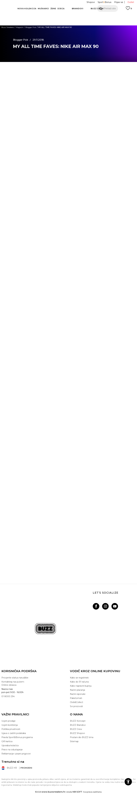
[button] (107, 8)
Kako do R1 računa (79, 681)
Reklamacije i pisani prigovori (16, 753)
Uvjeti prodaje (8, 721)
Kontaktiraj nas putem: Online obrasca (12, 683)
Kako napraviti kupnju (81, 686)
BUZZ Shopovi (77, 733)
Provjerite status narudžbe (14, 677)
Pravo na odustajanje (12, 749)
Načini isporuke (77, 694)
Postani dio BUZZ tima (81, 737)
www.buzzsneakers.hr (53, 792)
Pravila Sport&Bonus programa (17, 737)
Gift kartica (6, 741)
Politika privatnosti (10, 729)
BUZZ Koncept (77, 721)
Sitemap (74, 741)
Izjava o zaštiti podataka (13, 733)
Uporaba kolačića (10, 745)
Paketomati (76, 698)
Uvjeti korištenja (9, 725)
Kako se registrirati (79, 677)
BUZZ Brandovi (78, 725)
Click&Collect (76, 702)
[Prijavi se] (129, 9)
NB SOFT (77, 792)
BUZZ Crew (76, 729)
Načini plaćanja (77, 690)
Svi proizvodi (76, 706)
